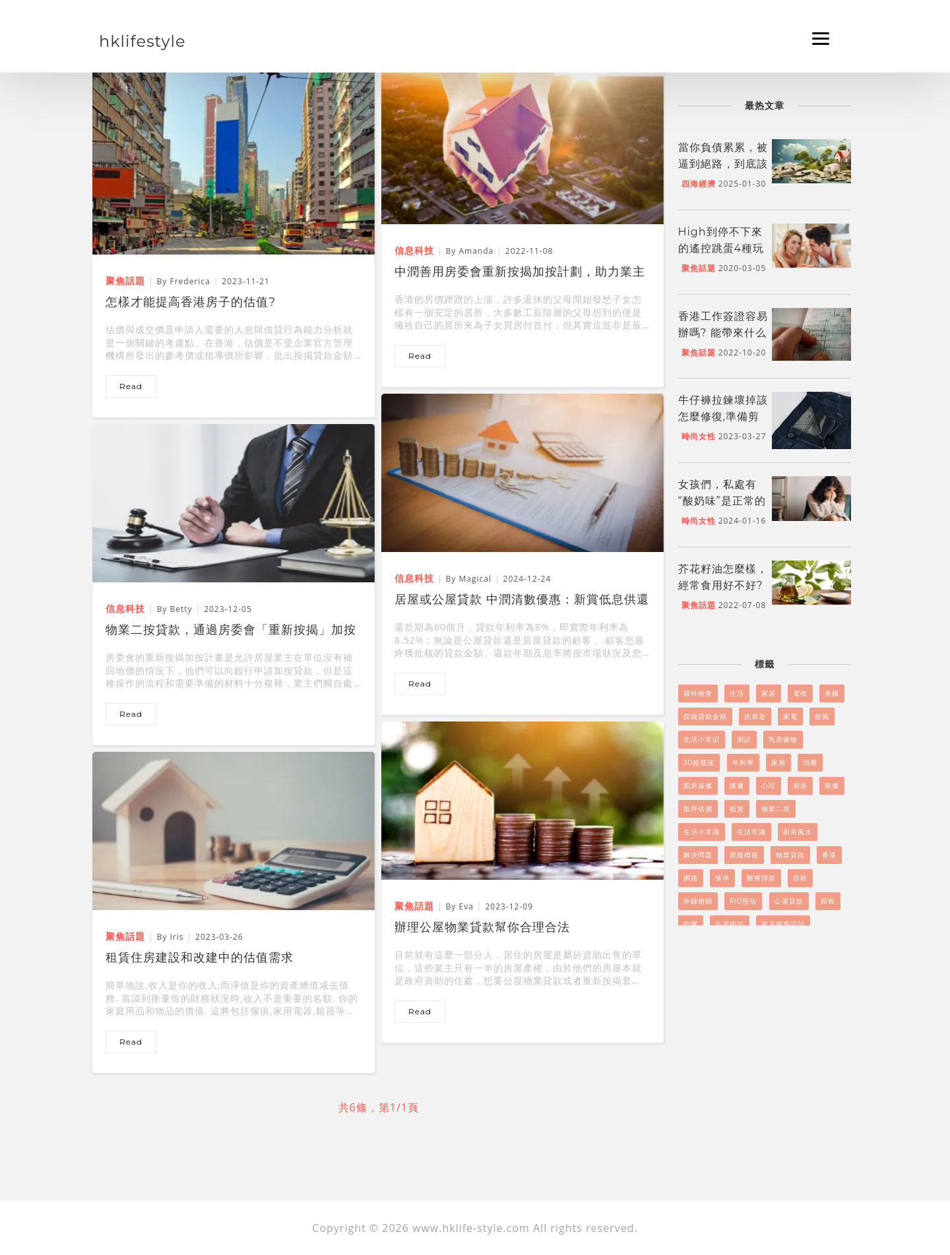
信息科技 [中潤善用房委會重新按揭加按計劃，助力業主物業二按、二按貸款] (414, 250)
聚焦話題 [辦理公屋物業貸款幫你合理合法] (414, 906)
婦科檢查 (697, 693)
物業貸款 (790, 854)
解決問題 (697, 854)
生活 (737, 693)
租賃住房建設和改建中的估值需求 (200, 957)
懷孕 (722, 877)
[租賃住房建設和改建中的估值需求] (233, 830)
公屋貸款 (789, 900)
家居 (768, 693)
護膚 (737, 785)
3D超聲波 (699, 762)
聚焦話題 (698, 268)
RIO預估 (743, 900)
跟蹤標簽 (744, 854)
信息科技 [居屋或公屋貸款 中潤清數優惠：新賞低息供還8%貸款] (414, 578)
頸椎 (828, 900)
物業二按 (775, 808)
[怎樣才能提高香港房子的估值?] (233, 159)
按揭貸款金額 (705, 716)
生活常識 (751, 831)
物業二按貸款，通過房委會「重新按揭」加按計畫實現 (231, 631)
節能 (800, 877)
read (130, 386)
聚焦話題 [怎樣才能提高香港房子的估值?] (125, 280)
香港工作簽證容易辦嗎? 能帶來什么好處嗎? (723, 332)
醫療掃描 (761, 877)
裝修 (832, 785)
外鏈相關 (697, 900)
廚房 (800, 785)
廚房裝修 (697, 785)
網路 (690, 877)
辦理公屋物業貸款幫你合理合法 (482, 927)
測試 (744, 739)
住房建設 (729, 924)
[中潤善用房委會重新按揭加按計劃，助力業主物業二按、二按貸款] (522, 144)
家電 (790, 716)
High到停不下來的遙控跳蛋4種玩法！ (721, 248)
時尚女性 (698, 436)
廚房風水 (797, 831)
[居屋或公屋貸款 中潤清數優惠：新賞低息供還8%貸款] (522, 472)
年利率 (743, 762)
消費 (810, 762)
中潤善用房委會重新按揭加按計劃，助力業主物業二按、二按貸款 (520, 273)
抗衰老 (755, 716)
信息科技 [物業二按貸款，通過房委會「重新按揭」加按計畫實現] (125, 608)
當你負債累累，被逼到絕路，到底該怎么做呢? (723, 164)
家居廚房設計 (783, 924)
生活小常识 (701, 739)
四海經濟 (698, 183)
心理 (768, 785)
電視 (800, 693)
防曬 (690, 924)
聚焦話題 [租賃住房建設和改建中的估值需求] (125, 936)
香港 (829, 854)
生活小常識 (701, 831)
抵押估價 (697, 808)
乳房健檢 (783, 739)
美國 (832, 693)
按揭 (822, 716)
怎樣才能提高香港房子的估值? (191, 302)
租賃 (737, 808)
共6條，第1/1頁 (378, 1107)
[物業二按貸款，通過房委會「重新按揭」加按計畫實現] (233, 502)
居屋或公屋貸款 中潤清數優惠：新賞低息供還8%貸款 (522, 600)
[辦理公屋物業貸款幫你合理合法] (522, 800)
